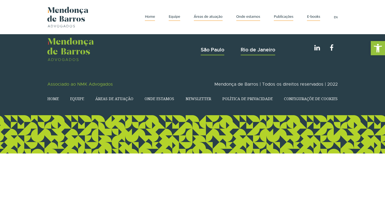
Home (150, 16)
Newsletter (198, 98)
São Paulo (212, 50)
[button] (378, 48)
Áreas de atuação (208, 16)
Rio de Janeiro (258, 50)
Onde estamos (248, 16)
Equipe (174, 16)
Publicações (283, 16)
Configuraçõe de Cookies (311, 98)
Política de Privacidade (247, 98)
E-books (313, 16)
